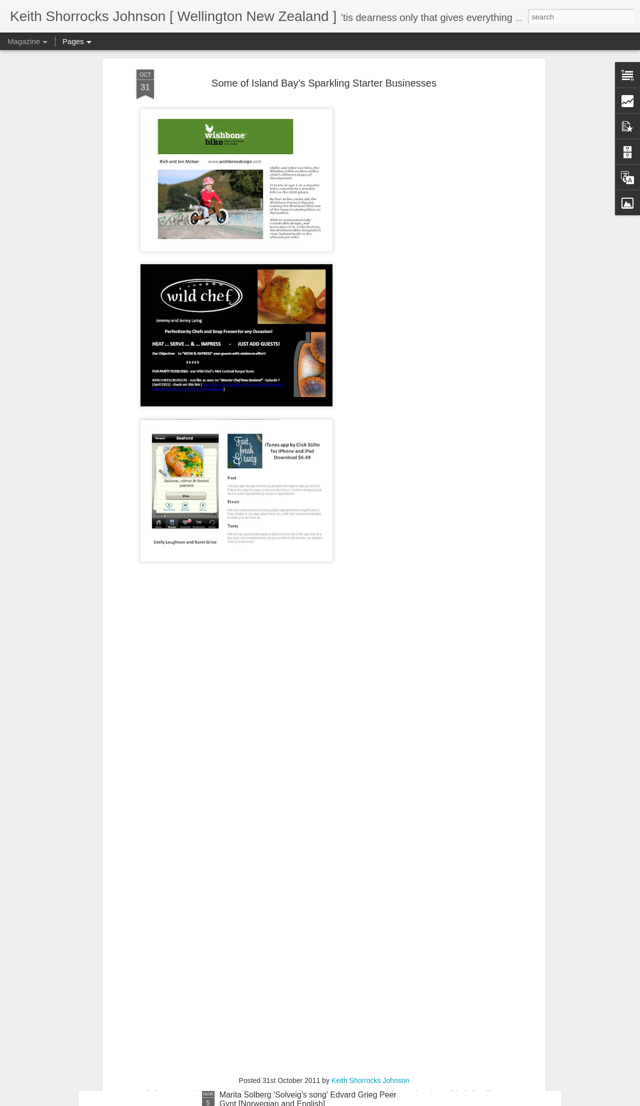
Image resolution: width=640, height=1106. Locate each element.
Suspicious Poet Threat (148, 995)
